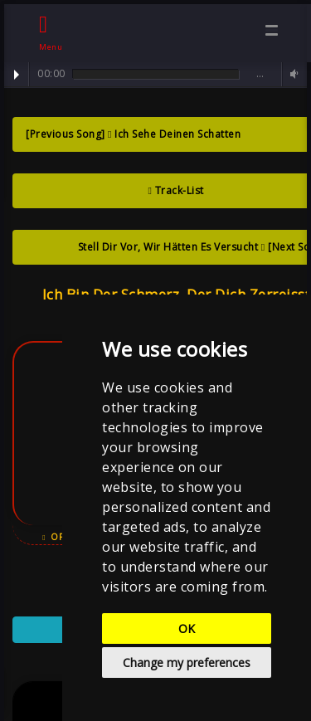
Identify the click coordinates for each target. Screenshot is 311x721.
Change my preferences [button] (186, 662)
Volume (292, 74)
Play (16, 75)
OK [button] (186, 628)
